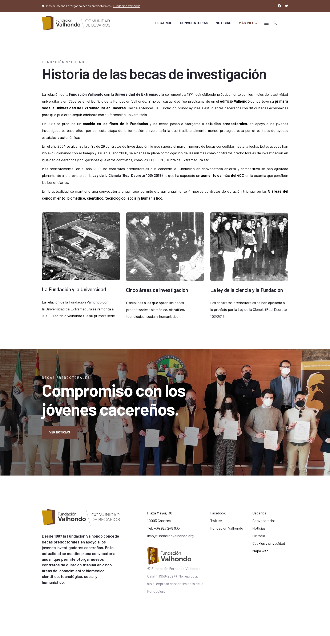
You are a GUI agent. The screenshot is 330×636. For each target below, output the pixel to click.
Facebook (218, 513)
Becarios (259, 513)
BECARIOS (163, 22)
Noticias (258, 528)
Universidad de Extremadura (139, 94)
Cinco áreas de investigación (157, 290)
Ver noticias (59, 432)
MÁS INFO (248, 23)
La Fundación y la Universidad (74, 289)
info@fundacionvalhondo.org (170, 535)
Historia (258, 535)
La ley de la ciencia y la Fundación (246, 290)
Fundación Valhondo (126, 6)
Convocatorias (263, 520)
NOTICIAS (223, 22)
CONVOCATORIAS (194, 22)
